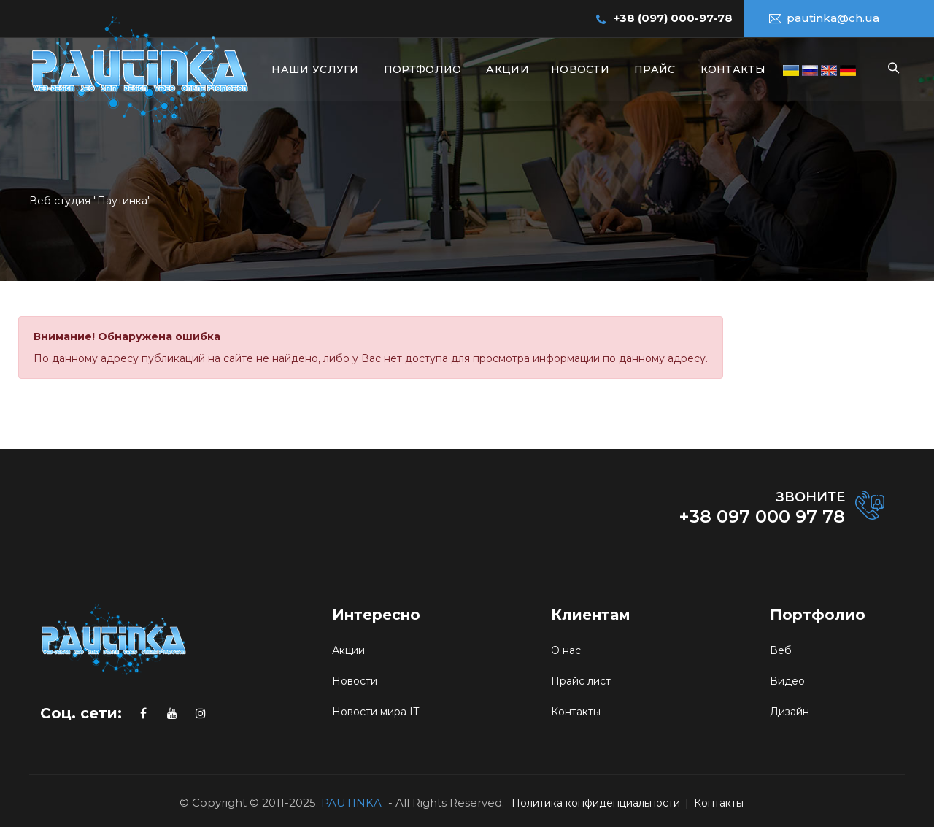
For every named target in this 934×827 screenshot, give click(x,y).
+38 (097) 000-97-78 (673, 18)
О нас (566, 650)
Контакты (732, 69)
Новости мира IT (375, 711)
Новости (580, 69)
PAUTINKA (351, 802)
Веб (781, 650)
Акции (507, 69)
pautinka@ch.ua (833, 18)
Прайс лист (581, 681)
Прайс (655, 69)
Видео (787, 681)
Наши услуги (314, 69)
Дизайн (789, 711)
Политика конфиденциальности (596, 802)
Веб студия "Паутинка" (90, 200)
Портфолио (423, 69)
